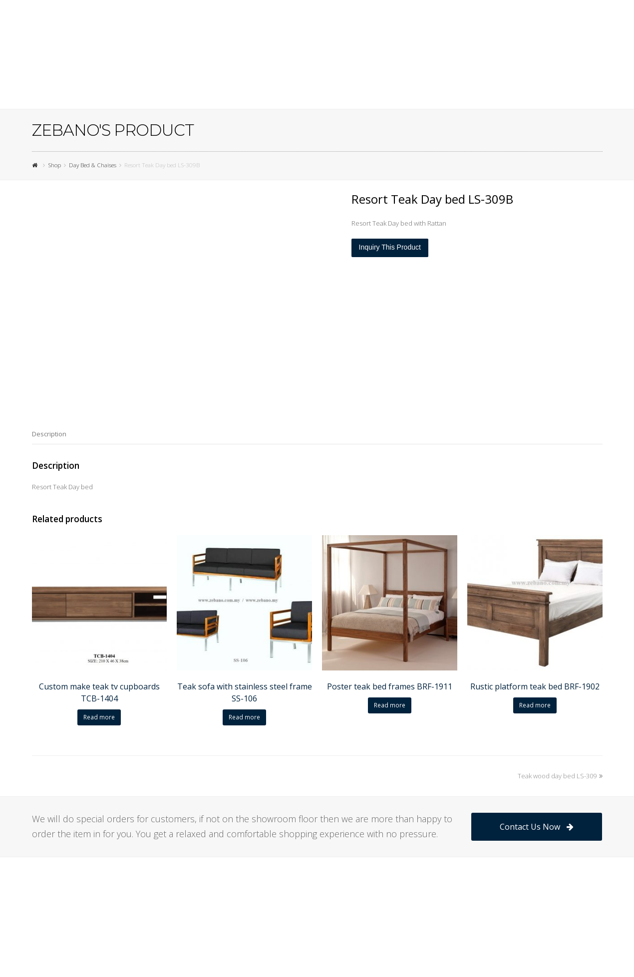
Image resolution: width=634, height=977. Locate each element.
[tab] (49, 434)
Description (49, 433)
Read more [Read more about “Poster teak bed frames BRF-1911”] (389, 705)
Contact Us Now (536, 826)
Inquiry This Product (390, 247)
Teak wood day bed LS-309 (560, 775)
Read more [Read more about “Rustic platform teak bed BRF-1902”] (535, 705)
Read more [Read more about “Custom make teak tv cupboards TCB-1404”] (99, 717)
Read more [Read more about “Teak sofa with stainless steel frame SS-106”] (244, 717)
